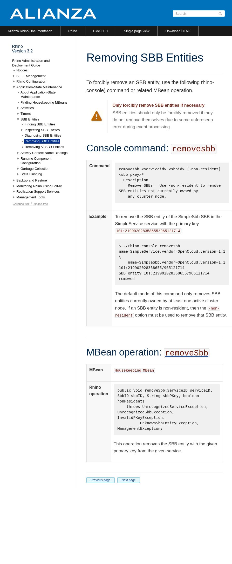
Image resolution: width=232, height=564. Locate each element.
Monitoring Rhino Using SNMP (39, 186)
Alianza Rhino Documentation (30, 31)
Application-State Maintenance (39, 87)
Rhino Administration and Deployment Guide (31, 63)
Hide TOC (100, 31)
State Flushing (31, 174)
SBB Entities (30, 119)
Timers (26, 114)
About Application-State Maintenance (38, 94)
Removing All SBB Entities (44, 147)
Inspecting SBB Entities (42, 130)
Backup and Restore (31, 180)
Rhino (72, 31)
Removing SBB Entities (41, 141)
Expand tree (40, 203)
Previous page (101, 480)
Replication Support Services (38, 191)
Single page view (136, 31)
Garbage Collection (35, 169)
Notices (22, 70)
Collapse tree (21, 203)
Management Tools (30, 197)
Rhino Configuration (31, 81)
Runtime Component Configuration (36, 161)
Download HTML (177, 31)
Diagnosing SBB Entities (43, 135)
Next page (128, 480)
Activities (27, 108)
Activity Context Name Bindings (44, 153)
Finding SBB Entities (40, 124)
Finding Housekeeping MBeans (44, 102)
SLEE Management (31, 76)
